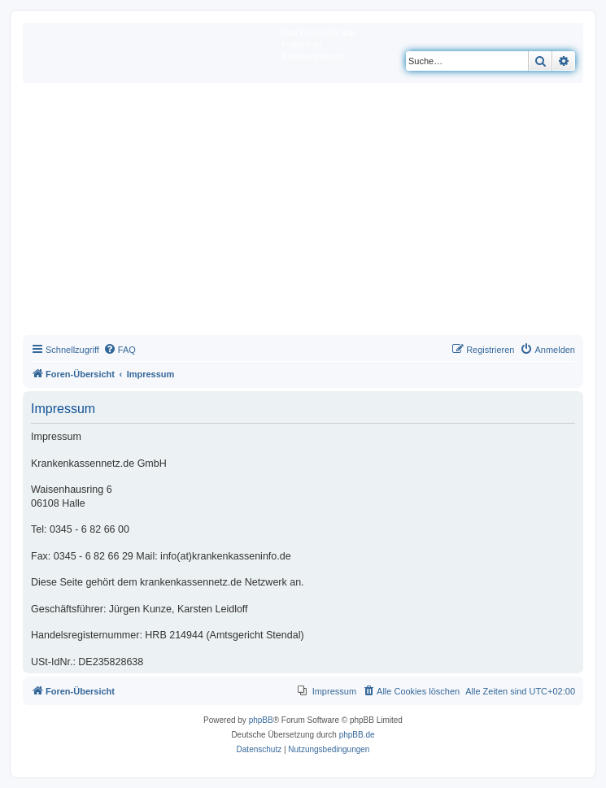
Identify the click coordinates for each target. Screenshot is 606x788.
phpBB (261, 720)
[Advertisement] (303, 213)
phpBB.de (357, 734)
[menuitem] (119, 349)
